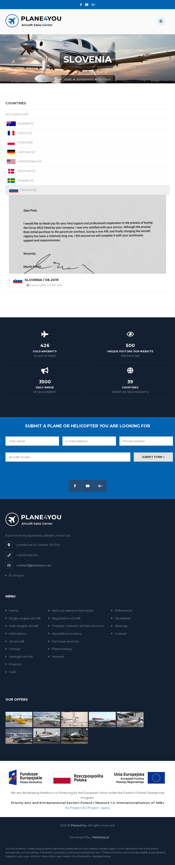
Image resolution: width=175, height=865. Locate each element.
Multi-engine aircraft (22, 626)
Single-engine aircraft (23, 618)
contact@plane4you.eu (33, 565)
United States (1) (23, 161)
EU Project (15, 575)
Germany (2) (20, 152)
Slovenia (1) (22, 190)
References (85, 79)
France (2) (18, 133)
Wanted (56, 656)
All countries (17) (16, 114)
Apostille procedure (65, 633)
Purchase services (64, 641)
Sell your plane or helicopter (71, 610)
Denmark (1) (20, 171)
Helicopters (15, 633)
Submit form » (153, 457)
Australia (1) (19, 123)
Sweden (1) (19, 180)
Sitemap (119, 626)
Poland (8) (19, 142)
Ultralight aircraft (19, 656)
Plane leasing (60, 649)
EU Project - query (96, 808)
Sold (10, 672)
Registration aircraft (65, 618)
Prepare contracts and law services (76, 626)
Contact (119, 633)
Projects (13, 664)
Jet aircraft (14, 641)
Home (68, 79)
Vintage (13, 649)
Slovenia (104, 79)
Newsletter (121, 618)
